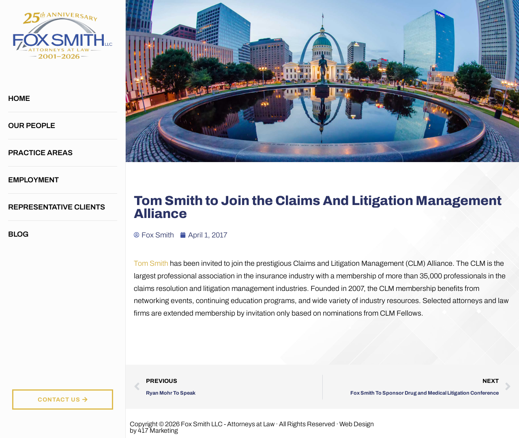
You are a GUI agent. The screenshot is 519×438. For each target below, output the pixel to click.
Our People (31, 126)
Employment (33, 180)
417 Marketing (158, 430)
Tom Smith (151, 263)
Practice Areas (42, 153)
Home (19, 98)
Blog (18, 234)
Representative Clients (56, 207)
